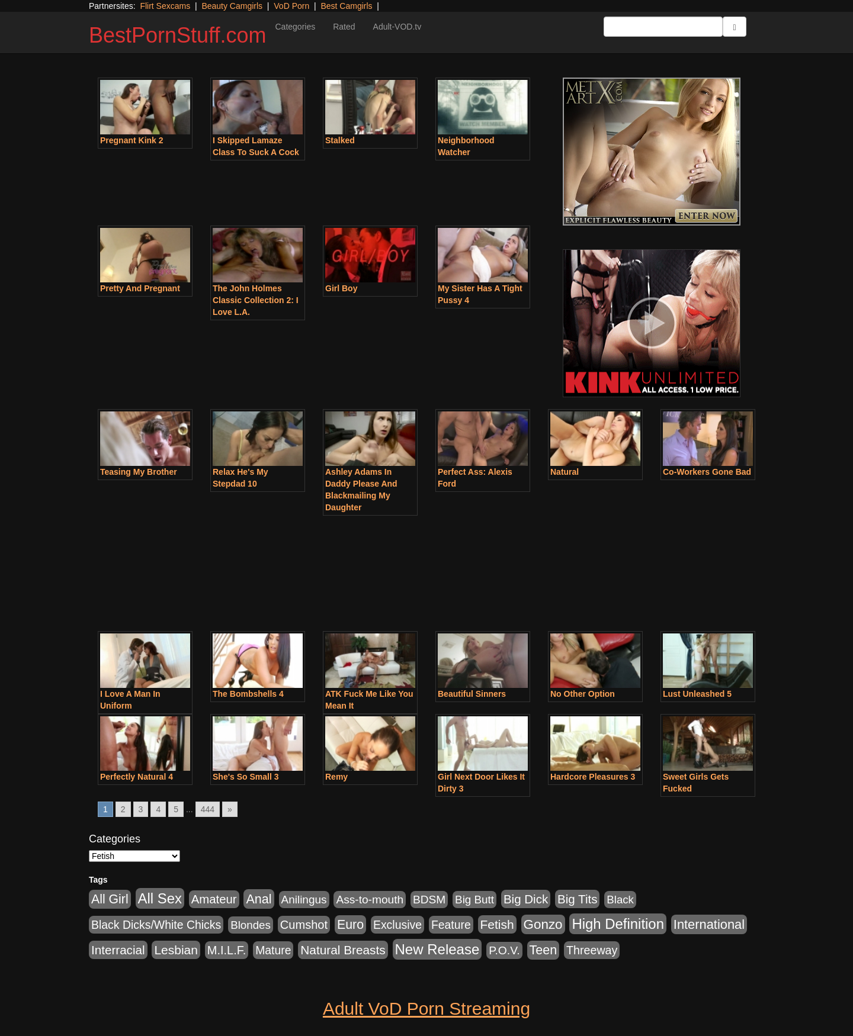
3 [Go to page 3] (141, 809)
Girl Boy (341, 288)
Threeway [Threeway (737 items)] (591, 950)
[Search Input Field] (663, 27)
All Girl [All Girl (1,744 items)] (110, 899)
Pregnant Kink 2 (131, 140)
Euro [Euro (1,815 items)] (350, 925)
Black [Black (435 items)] (620, 899)
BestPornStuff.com (177, 35)
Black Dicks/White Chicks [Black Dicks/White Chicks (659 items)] (156, 924)
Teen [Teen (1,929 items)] (543, 950)
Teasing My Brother (138, 472)
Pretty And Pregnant (140, 288)
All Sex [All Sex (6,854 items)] (160, 898)
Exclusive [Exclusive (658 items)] (397, 924)
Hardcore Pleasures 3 (592, 776)
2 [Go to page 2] (123, 809)
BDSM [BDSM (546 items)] (429, 899)
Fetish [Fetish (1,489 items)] (497, 924)
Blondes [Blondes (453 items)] (250, 925)
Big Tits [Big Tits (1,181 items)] (577, 899)
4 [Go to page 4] (158, 809)
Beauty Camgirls (231, 6)
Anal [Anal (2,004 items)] (258, 899)
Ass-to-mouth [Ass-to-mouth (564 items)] (369, 899)
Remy (336, 776)
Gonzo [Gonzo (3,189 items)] (543, 924)
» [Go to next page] (229, 809)
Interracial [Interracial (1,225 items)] (118, 950)
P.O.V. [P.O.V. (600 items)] (504, 950)
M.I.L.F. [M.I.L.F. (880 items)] (226, 950)
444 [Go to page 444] (207, 809)
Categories (295, 26)
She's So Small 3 (246, 776)
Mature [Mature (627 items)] (273, 950)
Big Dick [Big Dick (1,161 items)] (526, 899)
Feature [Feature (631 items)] (451, 924)
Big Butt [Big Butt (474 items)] (474, 899)
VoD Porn (291, 6)
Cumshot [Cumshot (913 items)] (304, 924)
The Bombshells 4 (248, 694)
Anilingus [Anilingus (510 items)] (304, 899)
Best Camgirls (346, 6)
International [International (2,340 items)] (709, 924)
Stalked (340, 140)
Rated (344, 26)
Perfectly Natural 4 (136, 776)
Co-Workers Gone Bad (707, 472)
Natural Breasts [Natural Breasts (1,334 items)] (342, 950)
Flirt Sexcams (165, 6)
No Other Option (582, 694)
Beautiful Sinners (472, 694)
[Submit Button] (734, 27)
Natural (564, 472)
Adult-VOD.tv (397, 26)
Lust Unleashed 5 (697, 694)
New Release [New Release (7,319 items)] (437, 949)
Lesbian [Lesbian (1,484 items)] (175, 950)
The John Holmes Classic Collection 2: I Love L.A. (256, 300)
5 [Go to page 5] (176, 809)
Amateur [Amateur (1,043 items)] (214, 899)
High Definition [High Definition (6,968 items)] (617, 924)
